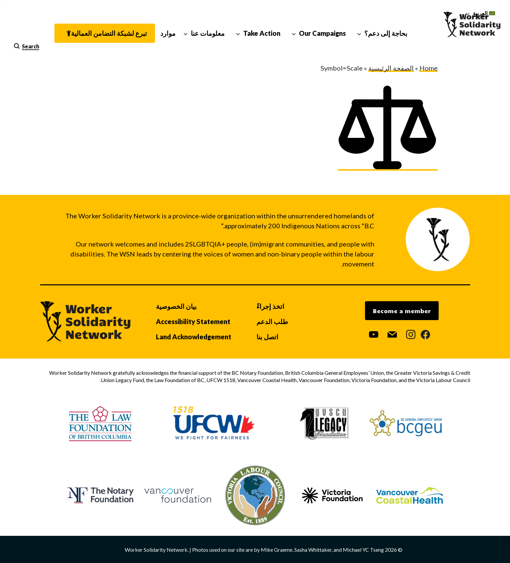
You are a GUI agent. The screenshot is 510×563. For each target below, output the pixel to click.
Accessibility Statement (193, 321)
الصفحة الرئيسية (391, 68)
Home (428, 68)
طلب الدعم (272, 321)
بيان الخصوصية (176, 306)
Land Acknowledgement (193, 337)
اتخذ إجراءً (270, 306)
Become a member (402, 311)
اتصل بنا (267, 337)
